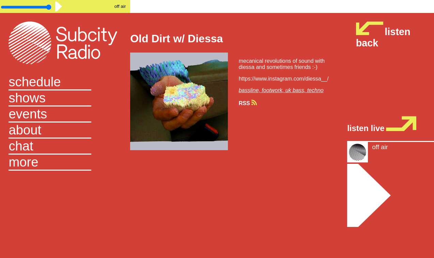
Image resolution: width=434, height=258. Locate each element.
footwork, (273, 90)
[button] (65, 163)
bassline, (250, 90)
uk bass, (296, 90)
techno (315, 90)
